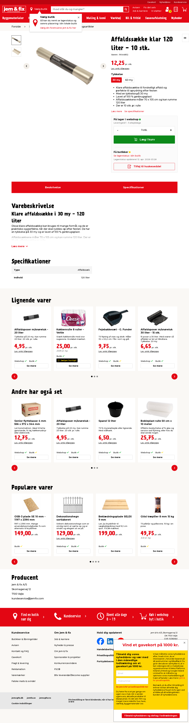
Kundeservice (180, 2)
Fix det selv (149, 7)
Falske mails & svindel (23, 681)
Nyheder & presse (64, 645)
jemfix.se (31, 698)
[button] (92, 376)
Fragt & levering (20, 663)
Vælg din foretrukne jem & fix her (58, 28)
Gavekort (151, 2)
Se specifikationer (134, 111)
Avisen (136, 7)
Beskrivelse (53, 187)
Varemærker (18, 675)
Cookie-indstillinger (22, 703)
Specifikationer (133, 187)
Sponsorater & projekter (67, 657)
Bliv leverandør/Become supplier (72, 675)
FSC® (57, 669)
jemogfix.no (45, 698)
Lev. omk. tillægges (120, 69)
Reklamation (18, 669)
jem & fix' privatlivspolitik (169, 679)
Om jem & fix (61, 651)
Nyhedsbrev (164, 2)
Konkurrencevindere (65, 663)
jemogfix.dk (17, 698)
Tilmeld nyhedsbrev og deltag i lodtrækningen (150, 715)
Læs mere (116, 111)
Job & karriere (140, 11)
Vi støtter (156, 11)
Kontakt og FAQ (20, 651)
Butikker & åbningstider (25, 639)
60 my (129, 80)
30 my (116, 80)
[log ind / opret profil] (167, 9)
